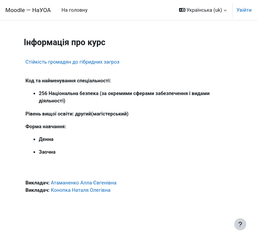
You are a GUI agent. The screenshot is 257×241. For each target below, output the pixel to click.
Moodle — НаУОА (28, 10)
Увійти (244, 10)
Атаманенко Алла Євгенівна (83, 183)
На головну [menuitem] (75, 10)
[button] (203, 10)
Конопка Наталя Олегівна (80, 190)
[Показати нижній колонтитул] (240, 224)
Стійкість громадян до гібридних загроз (72, 62)
